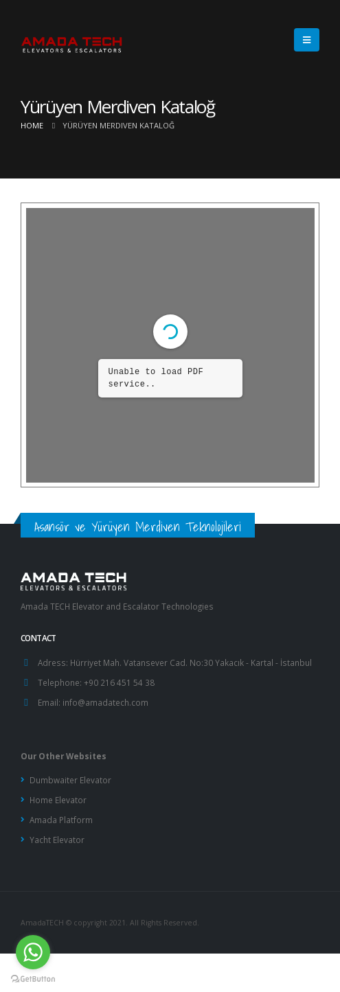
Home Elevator (58, 799)
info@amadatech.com (105, 702)
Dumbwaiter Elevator (70, 779)
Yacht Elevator (57, 839)
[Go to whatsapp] (33, 952)
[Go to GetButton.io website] (33, 978)
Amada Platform (61, 819)
